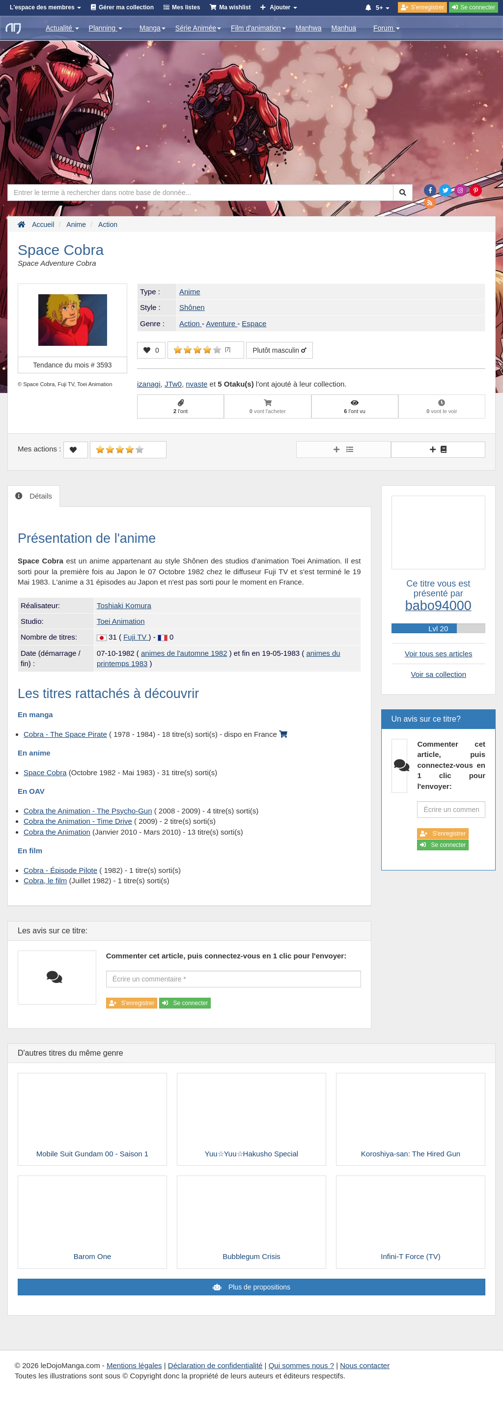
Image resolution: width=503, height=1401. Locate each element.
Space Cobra (45, 772)
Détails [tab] (40, 496)
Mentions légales (134, 1365)
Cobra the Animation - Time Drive (78, 821)
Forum (386, 28)
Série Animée (198, 28)
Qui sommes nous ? (301, 1365)
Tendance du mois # (72, 365)
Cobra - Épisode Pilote (60, 870)
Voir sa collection (438, 674)
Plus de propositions (258, 1287)
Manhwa (309, 28)
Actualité (62, 28)
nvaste (196, 384)
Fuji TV (135, 637)
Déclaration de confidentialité (215, 1365)
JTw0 (173, 384)
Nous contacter (365, 1365)
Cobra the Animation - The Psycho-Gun (88, 811)
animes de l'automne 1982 (184, 653)
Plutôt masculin (279, 350)
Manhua (344, 28)
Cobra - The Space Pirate (65, 734)
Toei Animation (121, 621)
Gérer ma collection (126, 7)
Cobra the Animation (57, 832)
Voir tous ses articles (439, 653)
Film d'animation (258, 28)
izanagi (149, 384)
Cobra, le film (45, 880)
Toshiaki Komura (124, 605)
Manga (153, 28)
